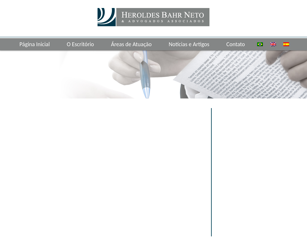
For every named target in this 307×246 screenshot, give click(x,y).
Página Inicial (35, 44)
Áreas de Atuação (131, 44)
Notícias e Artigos (189, 44)
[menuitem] (260, 44)
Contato (235, 44)
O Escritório (80, 44)
